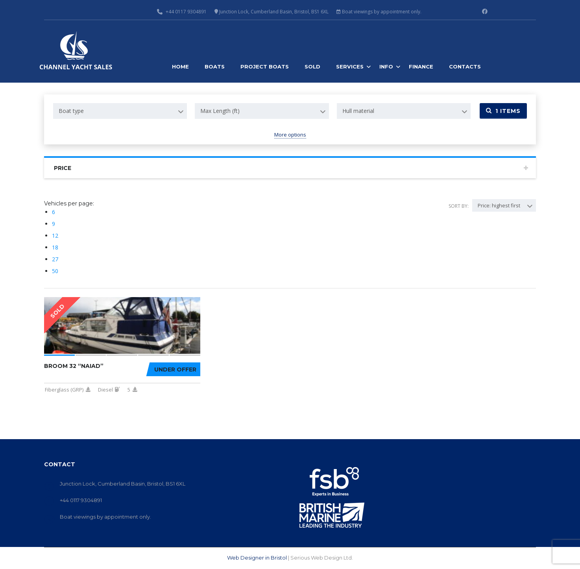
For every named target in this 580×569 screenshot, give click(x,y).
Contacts (465, 66)
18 (55, 247)
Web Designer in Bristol (257, 557)
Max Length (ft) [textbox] (220, 111)
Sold (312, 66)
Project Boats (264, 66)
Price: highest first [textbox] (499, 205)
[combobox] (120, 111)
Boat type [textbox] (71, 111)
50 (55, 271)
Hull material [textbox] (358, 111)
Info (386, 66)
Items (503, 111)
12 (55, 235)
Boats (215, 66)
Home (180, 66)
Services (350, 66)
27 (55, 259)
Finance (421, 66)
